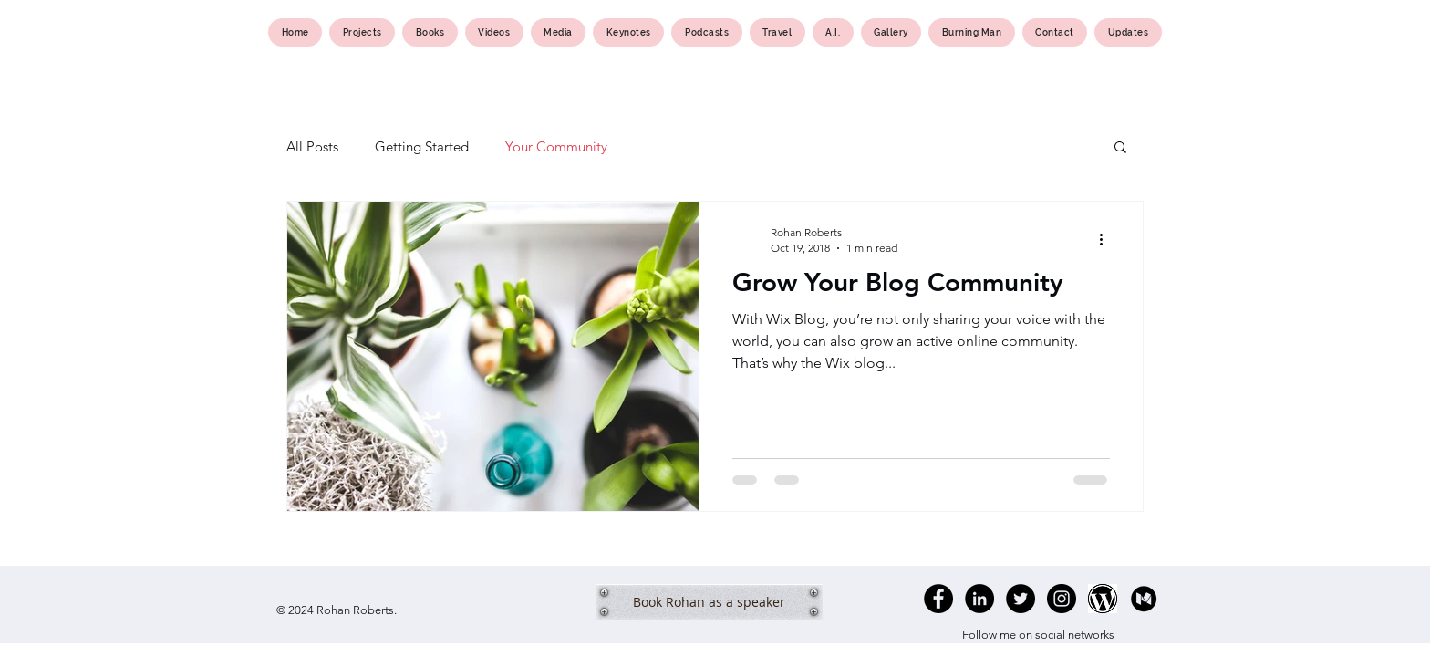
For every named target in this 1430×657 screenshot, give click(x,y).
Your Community (556, 146)
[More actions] (1107, 239)
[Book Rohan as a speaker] (709, 602)
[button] (1120, 148)
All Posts (312, 146)
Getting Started (422, 146)
